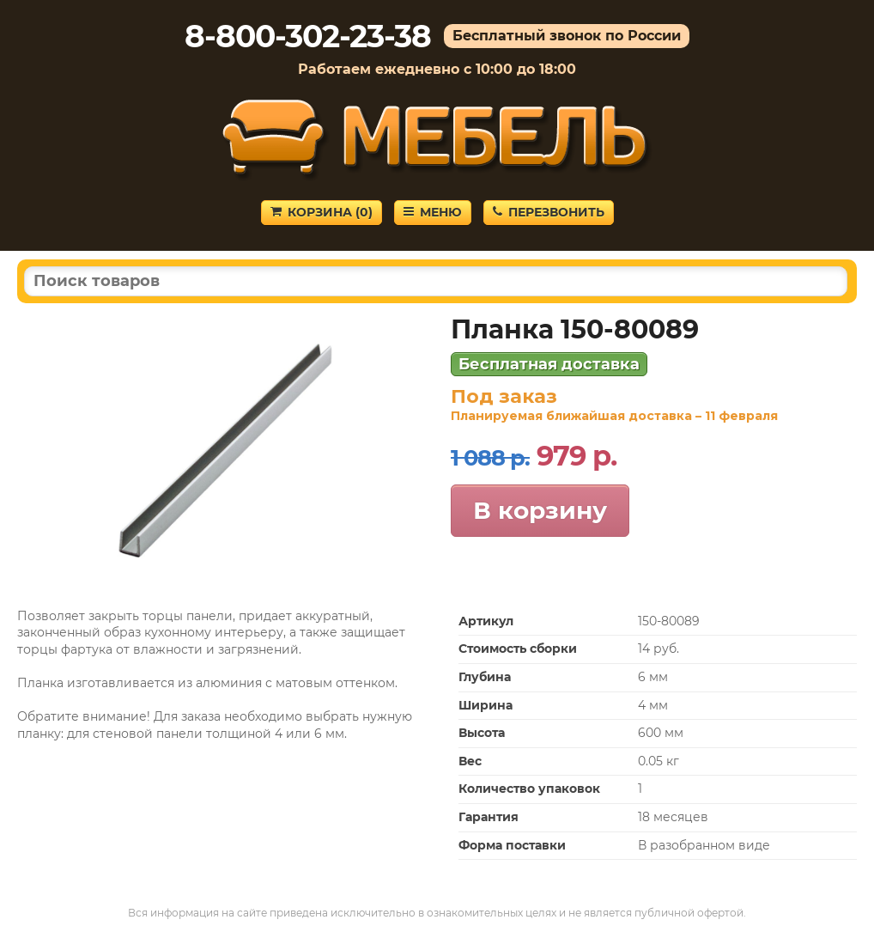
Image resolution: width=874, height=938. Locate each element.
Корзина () (321, 212)
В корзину (540, 510)
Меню (433, 212)
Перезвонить (548, 212)
